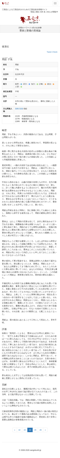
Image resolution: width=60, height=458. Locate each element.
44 (30, 430)
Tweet (49, 52)
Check (54, 52)
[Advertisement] (30, 40)
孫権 (17, 109)
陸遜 (21, 109)
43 (25, 430)
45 (35, 430)
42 (19, 430)
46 (41, 430)
